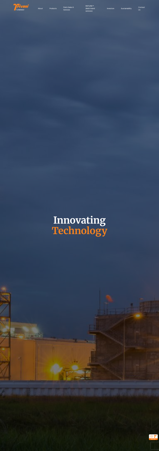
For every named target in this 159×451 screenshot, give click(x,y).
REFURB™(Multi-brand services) (90, 8)
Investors (110, 8)
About (40, 8)
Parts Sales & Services (68, 8)
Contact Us (141, 8)
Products (53, 8)
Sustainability (126, 8)
